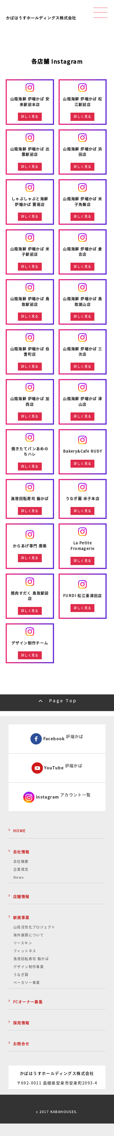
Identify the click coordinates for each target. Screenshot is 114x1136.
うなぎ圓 (21, 974)
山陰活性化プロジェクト (34, 927)
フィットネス (24, 950)
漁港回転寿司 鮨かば (31, 958)
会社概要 (21, 861)
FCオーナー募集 (28, 1001)
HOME (19, 830)
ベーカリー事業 (26, 982)
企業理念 (21, 869)
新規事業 (21, 917)
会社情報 (21, 851)
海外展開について (28, 935)
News (18, 877)
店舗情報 (21, 896)
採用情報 (21, 1022)
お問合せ (21, 1043)
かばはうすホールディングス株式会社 (57, 1073)
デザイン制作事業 (28, 966)
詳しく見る (30, 116)
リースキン (22, 942)
